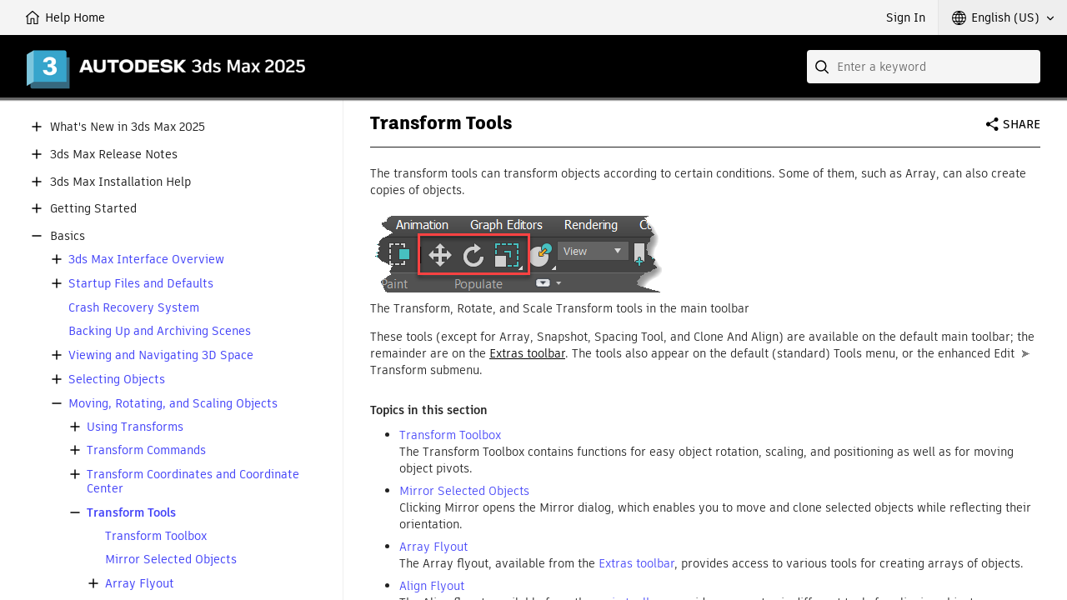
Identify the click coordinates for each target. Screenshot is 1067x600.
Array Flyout (139, 584)
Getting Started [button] (93, 209)
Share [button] (1021, 124)
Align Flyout (431, 586)
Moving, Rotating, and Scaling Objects (173, 404)
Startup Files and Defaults (140, 284)
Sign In (905, 17)
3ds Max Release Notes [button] (114, 155)
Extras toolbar (527, 353)
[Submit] (823, 66)
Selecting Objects (116, 379)
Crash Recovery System (133, 308)
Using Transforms (135, 427)
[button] (1003, 17)
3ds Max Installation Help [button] (120, 182)
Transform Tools (131, 513)
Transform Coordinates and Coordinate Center (193, 482)
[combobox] (923, 66)
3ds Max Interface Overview (146, 259)
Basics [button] (67, 236)
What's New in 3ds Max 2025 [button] (127, 127)
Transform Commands (146, 450)
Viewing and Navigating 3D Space (160, 355)
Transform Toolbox (156, 536)
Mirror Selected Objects (171, 559)
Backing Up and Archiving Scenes (159, 331)
